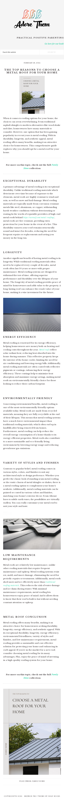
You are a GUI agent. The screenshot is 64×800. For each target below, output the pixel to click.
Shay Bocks (54, 796)
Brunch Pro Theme (34, 796)
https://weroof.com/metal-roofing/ (38, 217)
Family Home (38, 781)
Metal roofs (44, 349)
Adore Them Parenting (32, 18)
